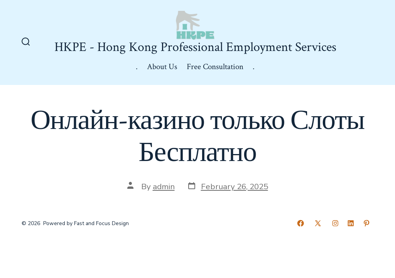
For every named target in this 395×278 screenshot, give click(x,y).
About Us (162, 66)
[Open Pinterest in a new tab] (366, 223)
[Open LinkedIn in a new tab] (351, 223)
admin (164, 186)
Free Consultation (215, 66)
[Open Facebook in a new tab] (300, 223)
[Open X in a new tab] (318, 223)
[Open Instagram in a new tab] (335, 223)
